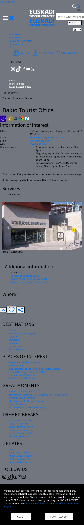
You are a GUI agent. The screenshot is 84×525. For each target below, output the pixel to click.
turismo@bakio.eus (40, 140)
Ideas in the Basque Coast (25, 275)
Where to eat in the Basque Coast (29, 278)
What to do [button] (15, 37)
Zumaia (13, 342)
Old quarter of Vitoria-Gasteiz (25, 375)
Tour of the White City (21, 426)
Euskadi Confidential (20, 433)
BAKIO (21, 272)
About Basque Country (21, 455)
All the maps (42, 52)
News (12, 449)
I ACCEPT (21, 516)
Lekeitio (13, 336)
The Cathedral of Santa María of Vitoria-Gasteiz (34, 368)
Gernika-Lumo (16, 349)
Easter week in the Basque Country (27, 407)
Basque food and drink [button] (20, 40)
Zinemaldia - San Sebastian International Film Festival (38, 394)
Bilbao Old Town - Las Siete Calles (27, 371)
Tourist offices (16, 83)
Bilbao (12, 330)
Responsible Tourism (20, 462)
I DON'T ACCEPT (59, 516)
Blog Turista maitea (19, 452)
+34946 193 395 (38, 137)
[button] (8, 17)
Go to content (7, 1)
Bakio (39, 134)
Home (12, 80)
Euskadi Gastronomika (21, 429)
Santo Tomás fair (18, 404)
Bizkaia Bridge (16, 365)
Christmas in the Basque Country (26, 401)
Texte (78, 9)
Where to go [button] (15, 34)
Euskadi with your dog (20, 420)
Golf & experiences (19, 436)
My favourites (67, 52)
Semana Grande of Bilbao (22, 391)
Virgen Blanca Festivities (22, 397)
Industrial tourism (18, 423)
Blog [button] (11, 47)
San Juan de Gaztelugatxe (23, 333)
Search (74, 23)
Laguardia (14, 339)
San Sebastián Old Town (22, 378)
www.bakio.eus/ (38, 143)
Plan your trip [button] (16, 43)
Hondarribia (15, 346)
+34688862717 (55, 137)
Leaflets (21, 52)
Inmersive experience (20, 458)
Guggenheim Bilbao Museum (24, 362)
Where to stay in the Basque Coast (29, 282)
